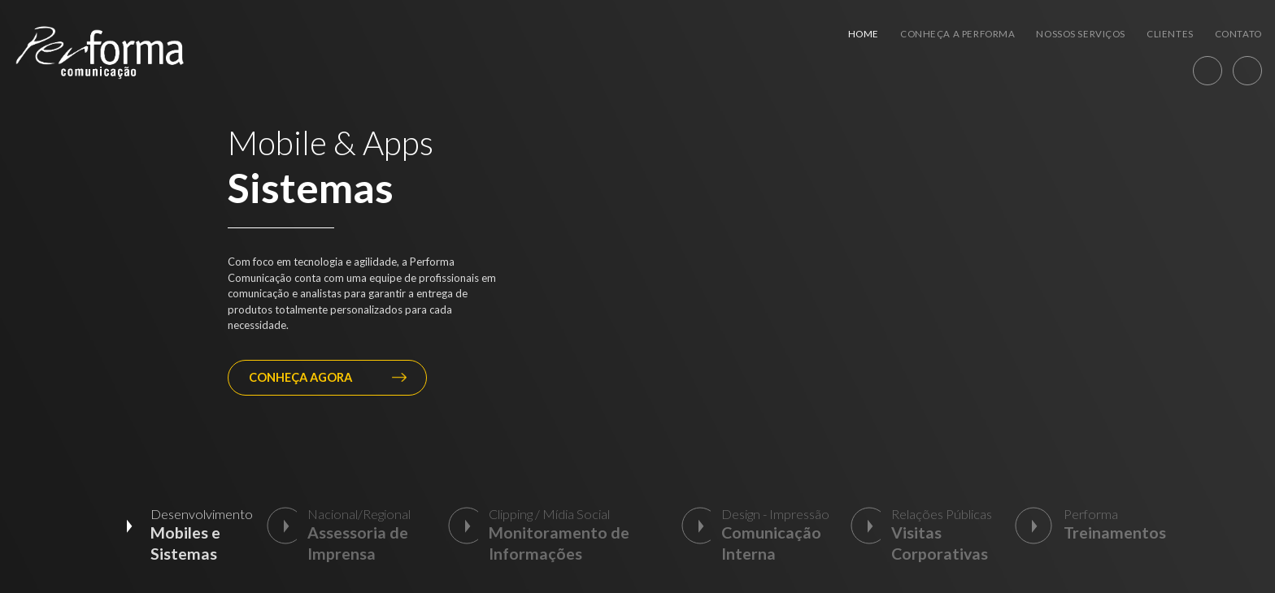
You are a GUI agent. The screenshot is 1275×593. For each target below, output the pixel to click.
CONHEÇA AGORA (328, 377)
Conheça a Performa (957, 33)
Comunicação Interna (771, 543)
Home (863, 33)
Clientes (1170, 33)
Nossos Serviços (1080, 33)
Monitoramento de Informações (559, 543)
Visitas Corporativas (939, 543)
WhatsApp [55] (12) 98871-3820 (1207, 70)
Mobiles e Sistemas (185, 543)
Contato (1238, 33)
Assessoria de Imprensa (357, 543)
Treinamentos (1115, 532)
